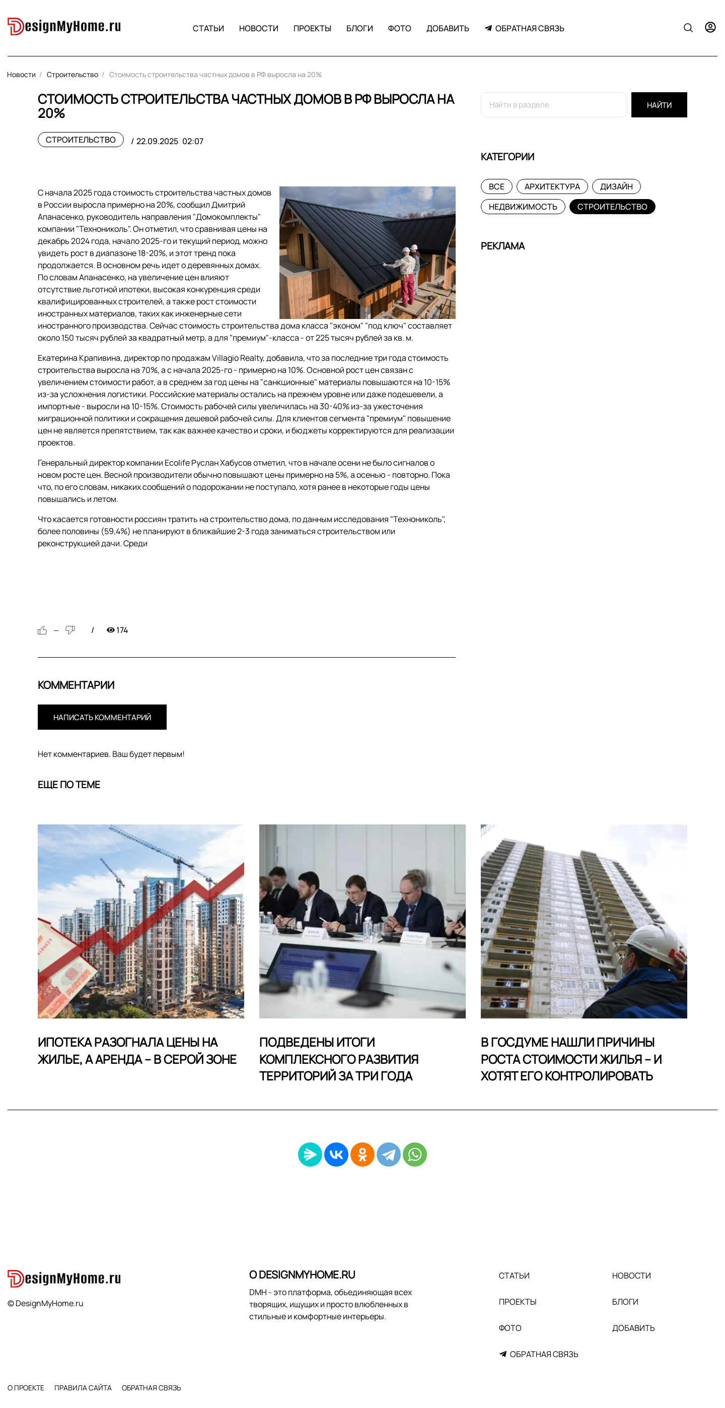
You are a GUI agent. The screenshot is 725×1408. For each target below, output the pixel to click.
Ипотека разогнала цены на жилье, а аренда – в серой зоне (137, 1050)
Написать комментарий (102, 717)
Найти (659, 105)
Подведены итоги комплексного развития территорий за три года (338, 1059)
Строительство (81, 139)
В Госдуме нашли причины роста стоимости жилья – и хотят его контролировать (571, 1059)
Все (496, 186)
